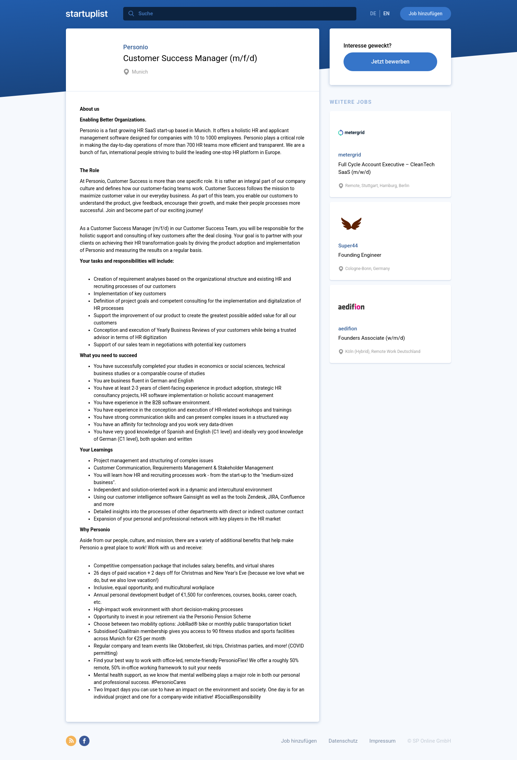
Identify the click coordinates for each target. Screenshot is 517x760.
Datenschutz (343, 741)
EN (386, 13)
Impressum (383, 741)
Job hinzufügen (425, 13)
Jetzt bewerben (390, 61)
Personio (135, 47)
